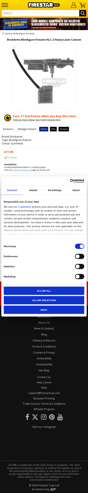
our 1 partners (22, 206)
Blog (44, 334)
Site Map (44, 370)
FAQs (44, 387)
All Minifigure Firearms (24, 33)
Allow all (44, 290)
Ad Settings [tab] (54, 190)
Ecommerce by (44, 489)
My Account (44, 316)
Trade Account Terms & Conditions (44, 404)
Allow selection (44, 300)
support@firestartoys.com (44, 393)
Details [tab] (33, 190)
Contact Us (44, 377)
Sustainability (44, 364)
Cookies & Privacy (44, 352)
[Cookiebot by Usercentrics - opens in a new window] (70, 181)
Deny (44, 309)
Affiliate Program (44, 409)
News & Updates (44, 328)
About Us (44, 322)
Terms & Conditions (44, 346)
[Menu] (5, 5)
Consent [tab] (12, 190)
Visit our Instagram (44, 427)
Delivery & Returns (22, 169)
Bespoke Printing (44, 398)
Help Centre (44, 382)
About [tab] (76, 190)
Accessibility (44, 358)
